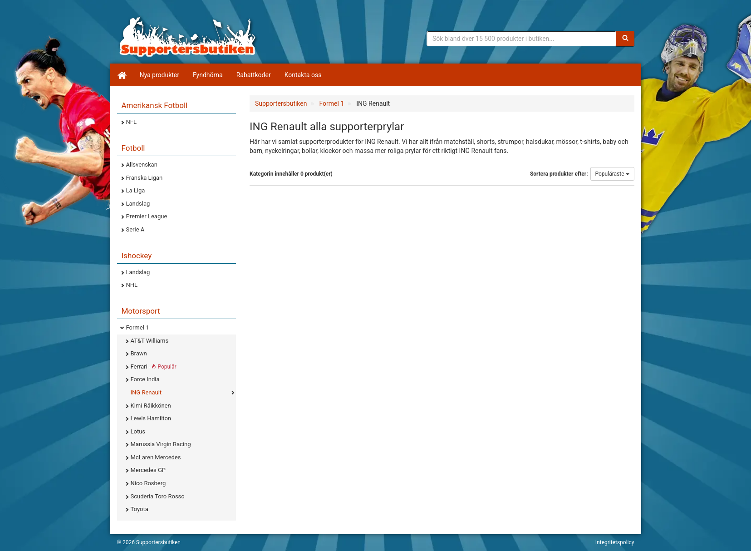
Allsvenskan (141, 164)
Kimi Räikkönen (151, 405)
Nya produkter (160, 75)
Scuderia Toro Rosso (158, 496)
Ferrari (154, 366)
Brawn (139, 353)
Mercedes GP (148, 470)
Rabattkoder (253, 75)
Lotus (138, 431)
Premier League (146, 216)
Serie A (135, 229)
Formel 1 (137, 327)
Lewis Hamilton (151, 418)
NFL (131, 121)
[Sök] (625, 38)
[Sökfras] (522, 38)
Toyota (139, 509)
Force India (145, 379)
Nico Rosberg (148, 483)
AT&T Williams (150, 340)
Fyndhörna (208, 75)
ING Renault (146, 392)
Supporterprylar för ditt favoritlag (187, 36)
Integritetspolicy (614, 542)
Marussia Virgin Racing (161, 444)
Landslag (138, 203)
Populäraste (612, 174)
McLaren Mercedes (156, 457)
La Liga (135, 190)
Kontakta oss (303, 75)
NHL (132, 284)
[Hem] (121, 75)
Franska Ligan (144, 177)
